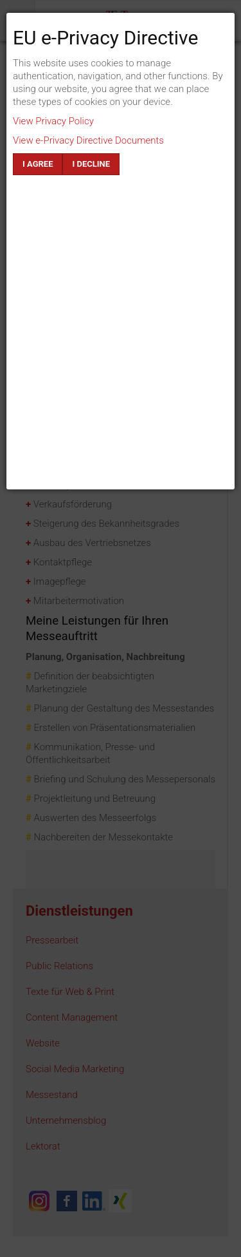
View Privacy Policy (53, 121)
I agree (37, 164)
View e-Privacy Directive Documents (88, 140)
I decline (91, 164)
